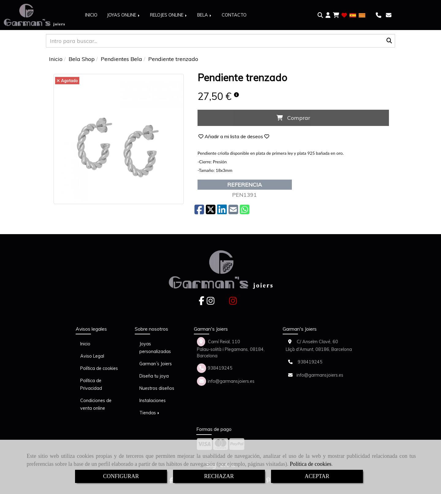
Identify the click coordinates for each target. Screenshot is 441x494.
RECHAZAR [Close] (219, 476)
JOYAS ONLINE (124, 15)
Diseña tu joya (154, 376)
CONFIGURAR (121, 476)
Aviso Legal (92, 356)
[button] (328, 15)
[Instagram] (210, 302)
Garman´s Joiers (155, 364)
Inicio (85, 344)
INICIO (91, 15)
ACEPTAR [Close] (317, 476)
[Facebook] (201, 302)
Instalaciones (152, 400)
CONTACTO (234, 15)
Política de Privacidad (91, 384)
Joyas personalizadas (155, 347)
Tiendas (149, 413)
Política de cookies (310, 464)
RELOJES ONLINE (169, 15)
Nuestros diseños (156, 388)
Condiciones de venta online (95, 404)
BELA (204, 15)
